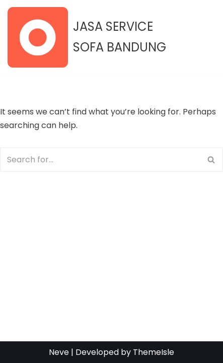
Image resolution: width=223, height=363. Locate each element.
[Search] (100, 159)
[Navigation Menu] (203, 37)
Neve (59, 352)
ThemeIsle (153, 352)
